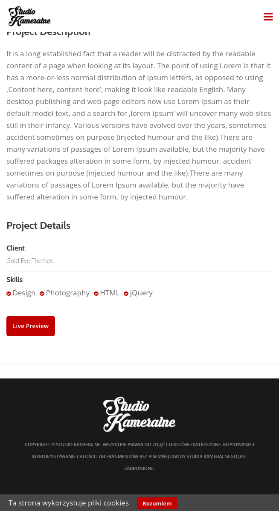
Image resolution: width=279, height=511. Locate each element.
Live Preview (31, 326)
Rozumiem (157, 503)
